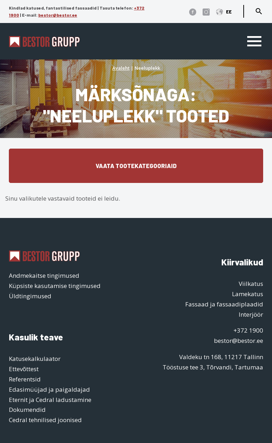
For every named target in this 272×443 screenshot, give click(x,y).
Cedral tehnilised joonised (45, 420)
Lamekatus (247, 294)
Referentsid (25, 379)
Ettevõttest (24, 369)
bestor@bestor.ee (57, 14)
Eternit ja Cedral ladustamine (50, 400)
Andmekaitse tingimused (44, 275)
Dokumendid (27, 409)
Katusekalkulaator (35, 359)
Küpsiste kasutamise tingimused (55, 286)
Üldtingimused (30, 296)
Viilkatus (251, 284)
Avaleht (121, 68)
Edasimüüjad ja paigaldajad (49, 389)
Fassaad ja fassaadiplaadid (224, 304)
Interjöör (251, 314)
